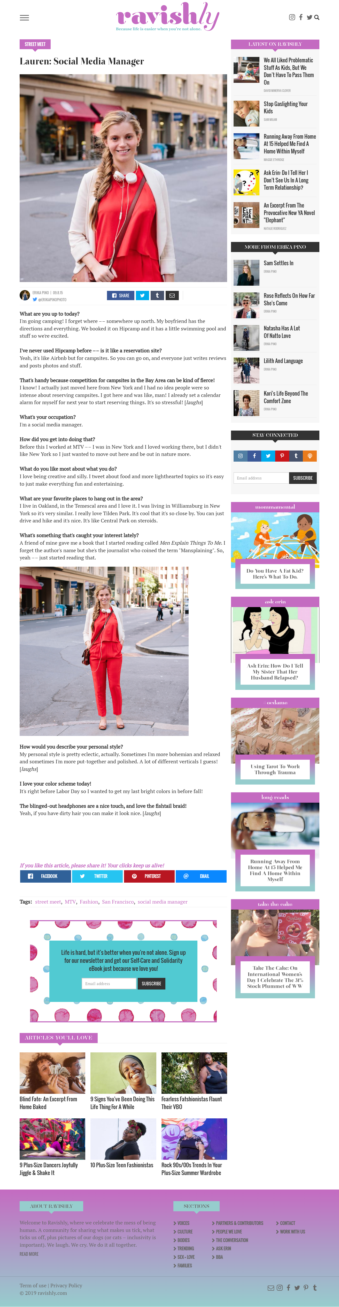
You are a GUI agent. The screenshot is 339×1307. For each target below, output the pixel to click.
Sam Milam (270, 119)
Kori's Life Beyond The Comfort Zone (286, 397)
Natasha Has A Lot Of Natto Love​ (282, 331)
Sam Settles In (279, 263)
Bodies (184, 1240)
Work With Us (292, 1232)
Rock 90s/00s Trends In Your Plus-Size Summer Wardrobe (191, 1169)
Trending (186, 1248)
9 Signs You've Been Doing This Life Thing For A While (122, 1103)
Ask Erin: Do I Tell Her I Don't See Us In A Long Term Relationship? (286, 180)
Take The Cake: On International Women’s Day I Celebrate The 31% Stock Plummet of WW (275, 977)
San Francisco (118, 901)
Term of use (33, 1285)
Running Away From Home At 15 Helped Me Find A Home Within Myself (290, 143)
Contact (287, 1223)
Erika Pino (41, 292)
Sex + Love (186, 1257)
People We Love (229, 1232)
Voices (183, 1223)
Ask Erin (275, 601)
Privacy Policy (66, 1285)
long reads (275, 797)
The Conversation (232, 1240)
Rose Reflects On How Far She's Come (289, 299)
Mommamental (275, 507)
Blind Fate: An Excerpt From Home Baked (48, 1103)
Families (185, 1265)
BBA (219, 1257)
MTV (70, 901)
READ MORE (29, 1254)
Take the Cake (275, 904)
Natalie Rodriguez (275, 228)
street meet (48, 901)
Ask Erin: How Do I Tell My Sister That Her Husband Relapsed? (275, 671)
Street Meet (35, 44)
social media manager (163, 901)
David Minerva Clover (277, 90)
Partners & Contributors (239, 1223)
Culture (185, 1232)
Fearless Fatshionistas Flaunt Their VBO (191, 1103)
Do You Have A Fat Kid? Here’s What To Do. (275, 573)
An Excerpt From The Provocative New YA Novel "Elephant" (289, 212)
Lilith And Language (283, 361)
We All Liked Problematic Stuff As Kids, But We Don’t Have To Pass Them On (289, 71)
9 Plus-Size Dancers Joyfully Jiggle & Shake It (49, 1169)
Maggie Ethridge (274, 160)
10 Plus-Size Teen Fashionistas (122, 1165)
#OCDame (275, 702)
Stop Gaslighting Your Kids (286, 107)
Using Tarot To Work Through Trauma (275, 769)
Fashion (89, 901)
